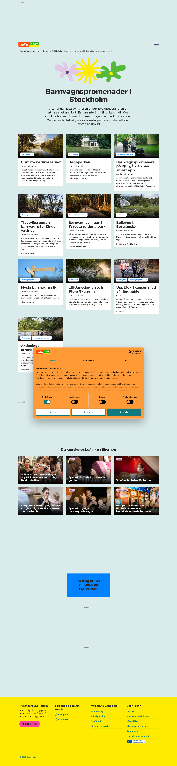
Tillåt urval (88, 412)
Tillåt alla (124, 412)
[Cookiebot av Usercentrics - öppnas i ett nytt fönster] (130, 352)
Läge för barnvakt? (101, 726)
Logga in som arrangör (139, 736)
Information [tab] (88, 360)
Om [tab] (125, 360)
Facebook (63, 719)
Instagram (63, 714)
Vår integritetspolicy (138, 726)
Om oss (131, 711)
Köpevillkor (133, 721)
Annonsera (132, 731)
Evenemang (97, 711)
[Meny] (156, 44)
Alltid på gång (98, 716)
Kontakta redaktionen (138, 716)
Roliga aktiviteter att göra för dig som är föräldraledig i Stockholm (45, 51)
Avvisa (53, 412)
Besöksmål (97, 721)
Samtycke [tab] (51, 360)
